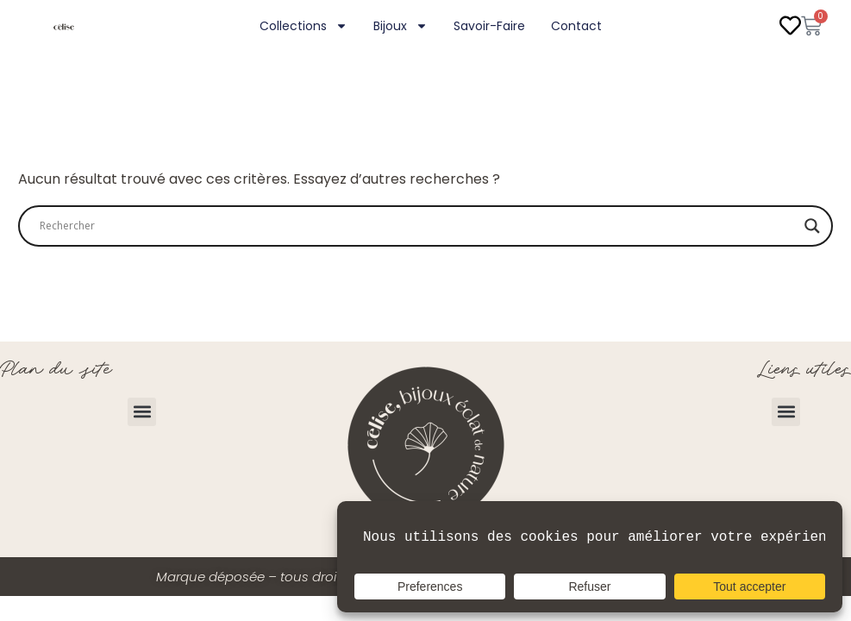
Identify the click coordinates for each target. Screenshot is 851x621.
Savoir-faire (489, 25)
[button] (142, 412)
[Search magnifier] (812, 226)
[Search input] (418, 226)
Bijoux (400, 26)
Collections (303, 26)
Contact (576, 25)
